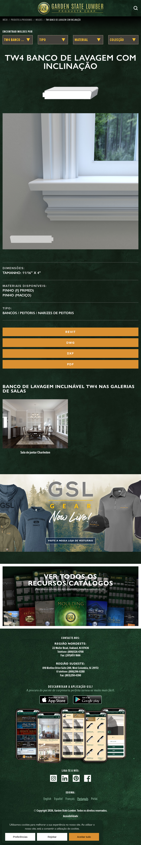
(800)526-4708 (76, 651)
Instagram (53, 778)
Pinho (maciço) (17, 295)
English (47, 798)
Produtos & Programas (21, 20)
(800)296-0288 (76, 671)
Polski (94, 798)
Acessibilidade (70, 816)
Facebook (87, 778)
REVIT (70, 332)
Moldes (39, 20)
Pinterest (76, 778)
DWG (70, 342)
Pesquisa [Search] (135, 8)
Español (58, 798)
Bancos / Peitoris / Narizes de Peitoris (38, 313)
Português (82, 798)
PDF (70, 364)
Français (70, 798)
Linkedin (64, 778)
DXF (70, 353)
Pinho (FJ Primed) (18, 290)
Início (5, 20)
